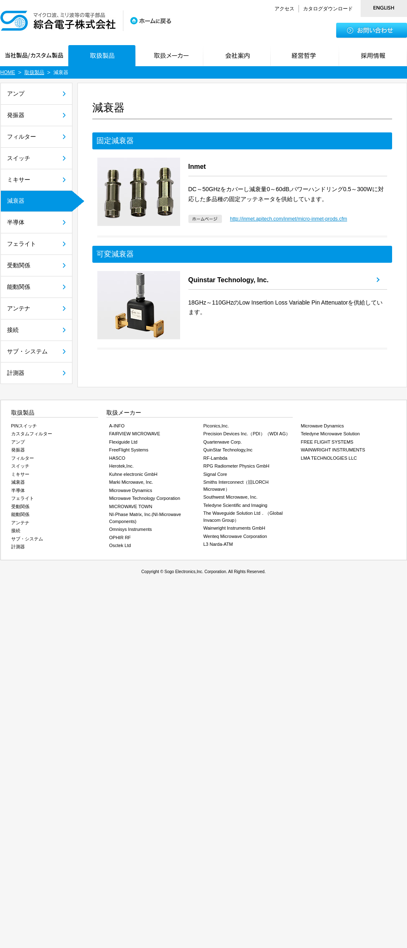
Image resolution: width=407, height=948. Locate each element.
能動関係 (18, 286)
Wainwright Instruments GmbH (234, 528)
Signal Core (215, 474)
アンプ (15, 93)
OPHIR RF (120, 537)
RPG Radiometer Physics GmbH (236, 465)
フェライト (21, 243)
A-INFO (117, 425)
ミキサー (18, 179)
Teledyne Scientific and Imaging (235, 505)
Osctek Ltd (120, 545)
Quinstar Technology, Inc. (228, 279)
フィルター (21, 136)
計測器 (15, 373)
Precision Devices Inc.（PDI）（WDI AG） (246, 433)
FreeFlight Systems (129, 449)
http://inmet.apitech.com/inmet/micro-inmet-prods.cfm (288, 219)
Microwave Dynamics (130, 490)
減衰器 (15, 200)
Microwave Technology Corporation (145, 498)
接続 (13, 329)
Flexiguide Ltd (123, 441)
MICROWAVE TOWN (130, 506)
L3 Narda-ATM (218, 544)
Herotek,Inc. (121, 465)
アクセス (284, 9)
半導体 (15, 222)
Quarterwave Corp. (222, 441)
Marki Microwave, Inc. (131, 482)
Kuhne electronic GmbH (133, 474)
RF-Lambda (215, 458)
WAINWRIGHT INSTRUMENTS (333, 449)
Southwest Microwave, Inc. (230, 496)
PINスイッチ (24, 425)
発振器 (15, 115)
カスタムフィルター (31, 433)
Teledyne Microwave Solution (330, 433)
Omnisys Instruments (130, 529)
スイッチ (18, 158)
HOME (7, 72)
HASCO (117, 458)
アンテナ (18, 308)
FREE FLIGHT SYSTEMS (327, 441)
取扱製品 (34, 72)
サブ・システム (27, 351)
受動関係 (18, 265)
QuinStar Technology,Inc (228, 449)
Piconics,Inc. (216, 425)
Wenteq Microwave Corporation (235, 536)
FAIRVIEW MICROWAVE (134, 433)
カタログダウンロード (328, 9)
